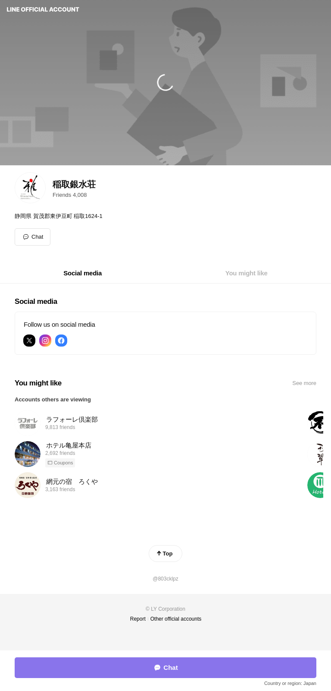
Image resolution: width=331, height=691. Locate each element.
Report (138, 619)
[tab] (82, 273)
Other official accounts (176, 619)
